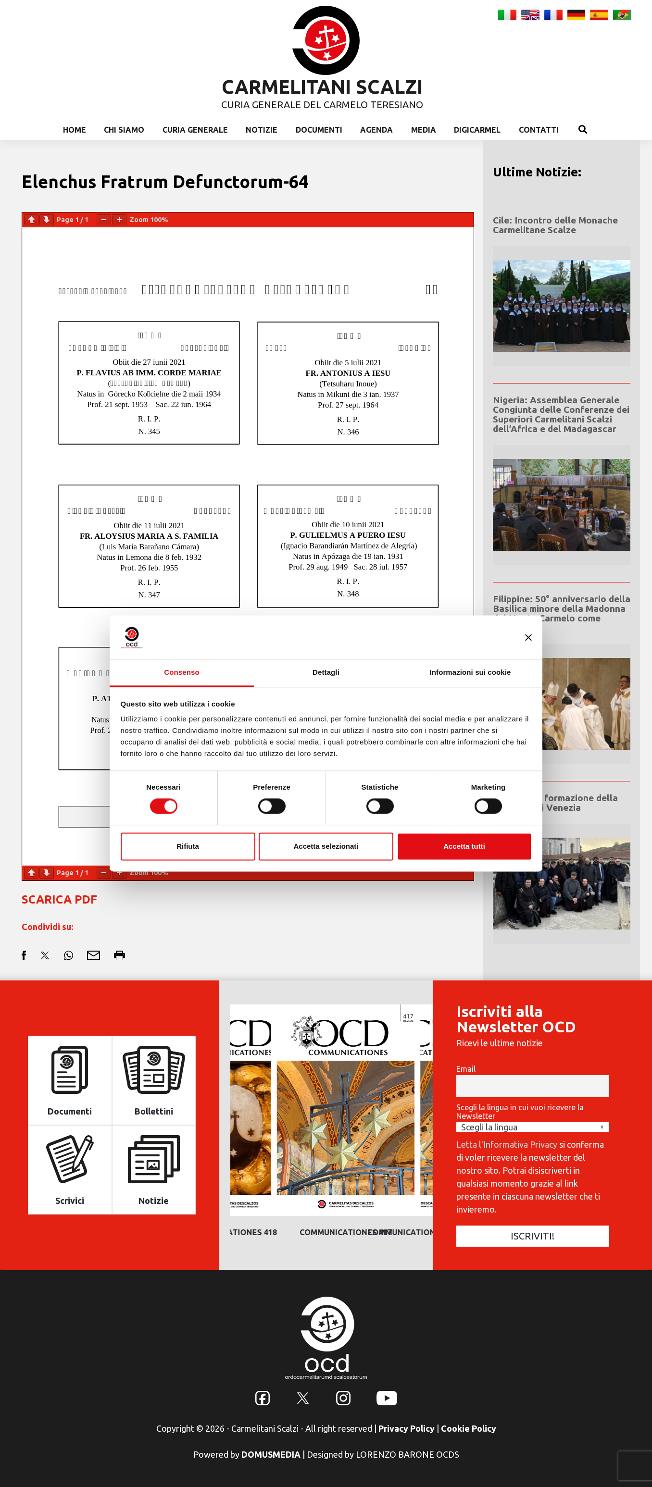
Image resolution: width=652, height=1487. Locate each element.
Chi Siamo (124, 129)
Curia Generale (195, 129)
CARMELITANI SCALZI (322, 87)
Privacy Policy (406, 1428)
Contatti (539, 129)
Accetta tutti (464, 846)
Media (423, 129)
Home (74, 129)
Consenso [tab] (181, 672)
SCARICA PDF (59, 899)
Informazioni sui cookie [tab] (470, 672)
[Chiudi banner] (528, 637)
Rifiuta (187, 846)
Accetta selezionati (325, 846)
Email (466, 1069)
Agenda (376, 129)
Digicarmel (477, 129)
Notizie (261, 129)
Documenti (319, 129)
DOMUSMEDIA (271, 1454)
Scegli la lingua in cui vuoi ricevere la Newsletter (520, 1111)
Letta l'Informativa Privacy (506, 1144)
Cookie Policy (468, 1428)
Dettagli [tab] (326, 672)
